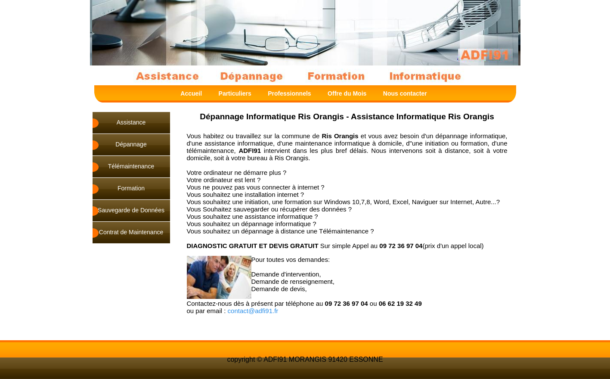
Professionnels (289, 93)
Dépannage (130, 144)
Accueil (191, 93)
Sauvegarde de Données (131, 210)
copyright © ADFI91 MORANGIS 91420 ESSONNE (305, 359)
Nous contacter (405, 93)
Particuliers (235, 93)
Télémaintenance (131, 166)
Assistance (131, 122)
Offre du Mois (347, 93)
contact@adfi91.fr (253, 310)
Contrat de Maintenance (131, 232)
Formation (131, 188)
